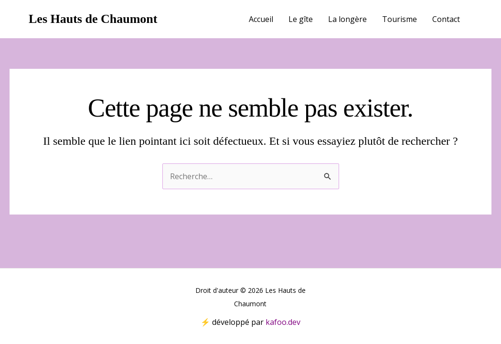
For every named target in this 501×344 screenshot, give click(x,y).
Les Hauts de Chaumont (93, 19)
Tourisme (399, 19)
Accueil (261, 19)
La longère (347, 19)
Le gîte (300, 19)
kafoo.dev (283, 322)
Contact (446, 19)
